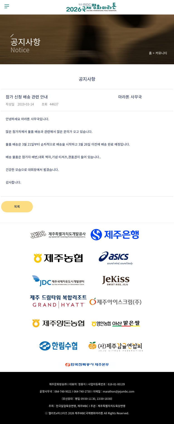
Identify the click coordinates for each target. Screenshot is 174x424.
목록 (17, 206)
